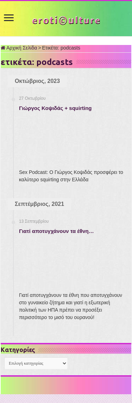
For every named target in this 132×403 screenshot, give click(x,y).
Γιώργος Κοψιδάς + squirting (55, 108)
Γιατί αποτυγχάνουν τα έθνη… (56, 231)
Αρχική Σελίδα (19, 48)
